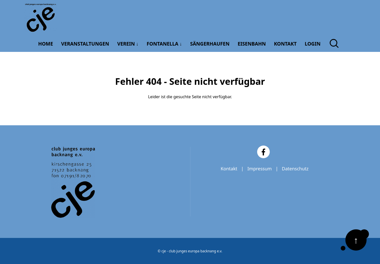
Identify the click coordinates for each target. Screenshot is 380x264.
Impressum (259, 169)
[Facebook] (263, 152)
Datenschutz (295, 169)
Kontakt (229, 169)
